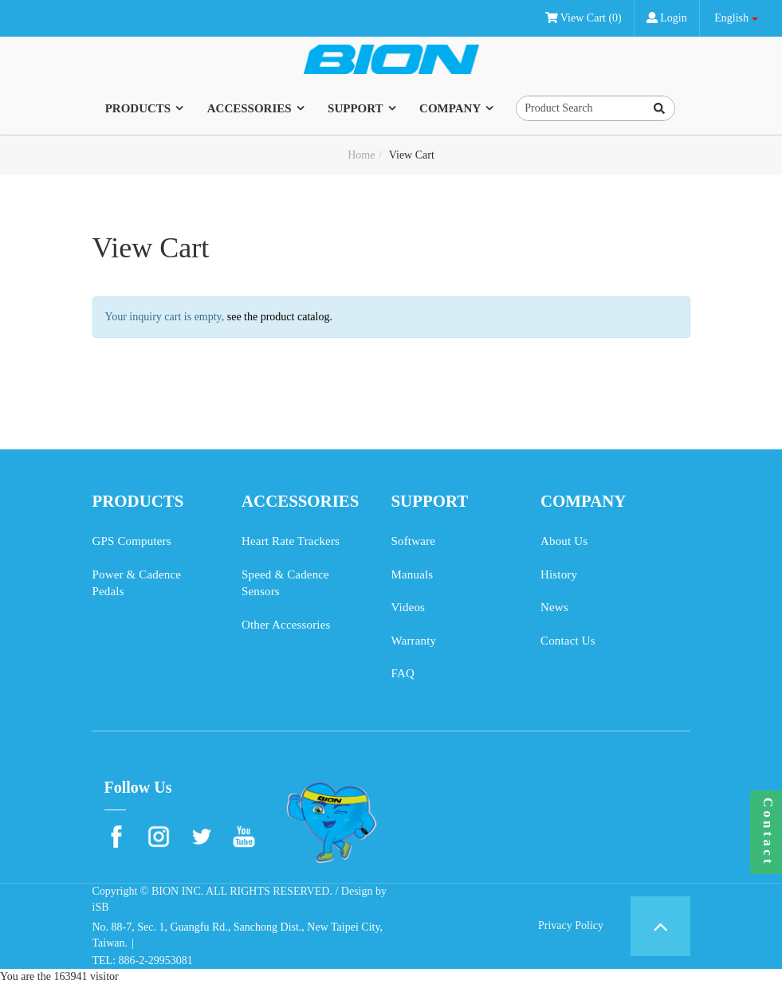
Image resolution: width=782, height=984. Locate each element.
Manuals (412, 573)
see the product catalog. (278, 317)
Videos (408, 606)
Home (361, 155)
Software (412, 541)
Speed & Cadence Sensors (284, 582)
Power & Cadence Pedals (153, 573)
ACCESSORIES (249, 108)
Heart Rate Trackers (289, 541)
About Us (563, 541)
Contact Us (567, 639)
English (731, 18)
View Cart (411, 155)
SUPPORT (355, 108)
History (558, 573)
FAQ (403, 672)
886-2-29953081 (156, 960)
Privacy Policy (570, 925)
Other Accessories (285, 623)
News (554, 606)
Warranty (413, 639)
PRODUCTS (138, 108)
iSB (100, 906)
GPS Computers (131, 541)
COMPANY (450, 108)
